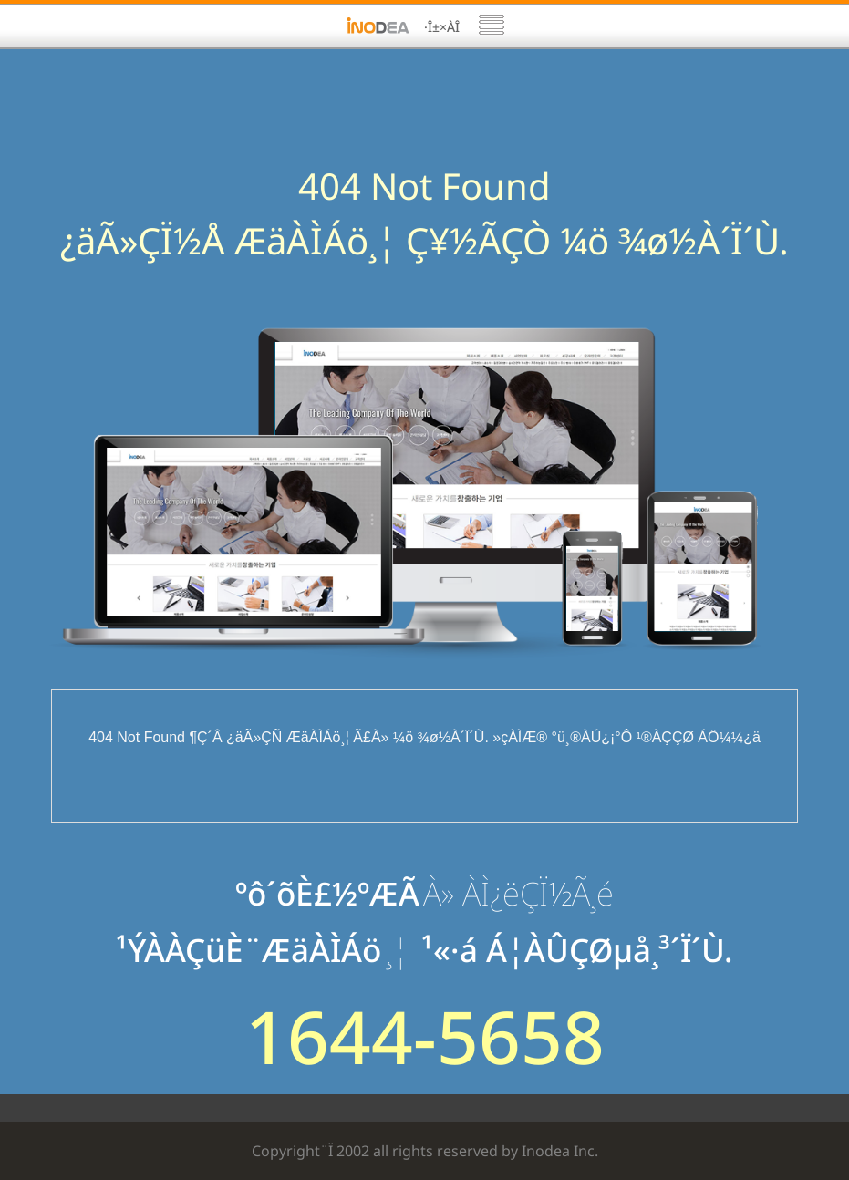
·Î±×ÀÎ (442, 27)
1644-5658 (425, 1036)
